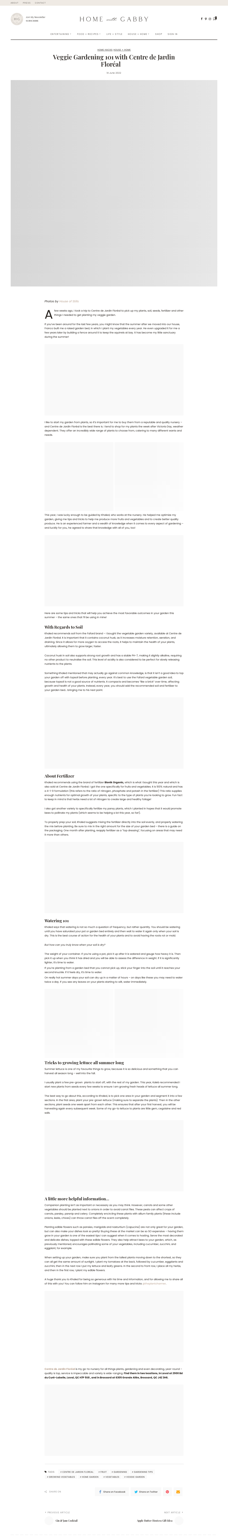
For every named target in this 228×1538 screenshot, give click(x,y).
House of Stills (69, 301)
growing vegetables (62, 1476)
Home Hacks (105, 50)
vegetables (112, 1476)
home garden (90, 1476)
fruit (103, 1471)
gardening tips (143, 1471)
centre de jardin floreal (78, 1471)
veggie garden (135, 1476)
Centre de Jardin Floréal (60, 1369)
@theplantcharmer (154, 1283)
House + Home (122, 50)
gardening (120, 1471)
